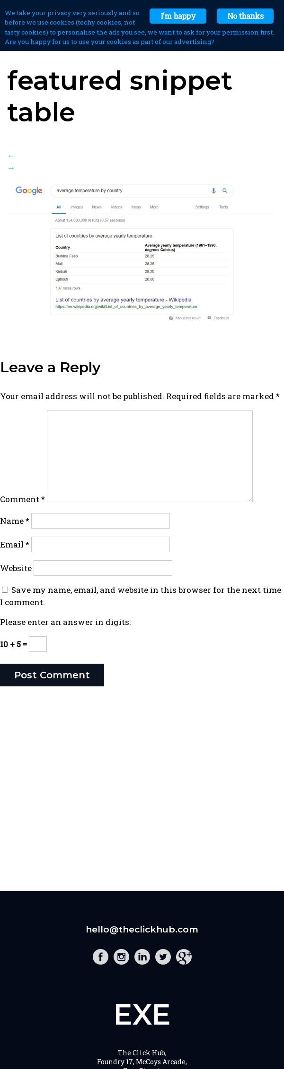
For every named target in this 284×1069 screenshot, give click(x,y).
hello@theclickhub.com (142, 929)
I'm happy (177, 16)
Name (14, 520)
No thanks (245, 16)
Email (14, 544)
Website (16, 568)
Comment (22, 499)
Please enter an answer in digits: (65, 621)
